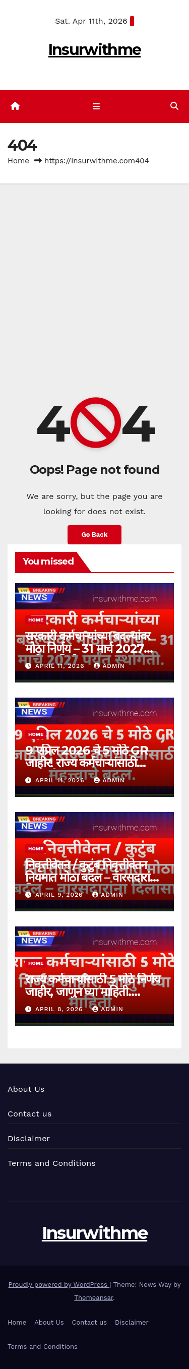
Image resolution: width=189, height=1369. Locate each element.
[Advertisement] (94, 283)
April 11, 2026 (61, 665)
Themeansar (93, 1297)
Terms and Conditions (52, 1163)
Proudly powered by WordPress (59, 1284)
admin (109, 665)
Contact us (30, 1113)
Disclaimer (29, 1138)
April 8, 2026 (60, 1009)
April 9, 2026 (60, 894)
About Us (26, 1089)
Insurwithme (94, 49)
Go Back (95, 534)
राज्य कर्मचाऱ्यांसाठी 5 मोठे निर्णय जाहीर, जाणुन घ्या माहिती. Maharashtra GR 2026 (92, 992)
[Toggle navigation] (96, 107)
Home (18, 160)
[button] (174, 106)
